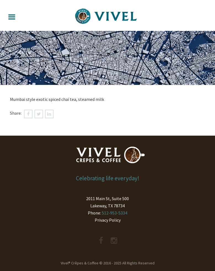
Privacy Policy (108, 220)
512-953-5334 (114, 213)
